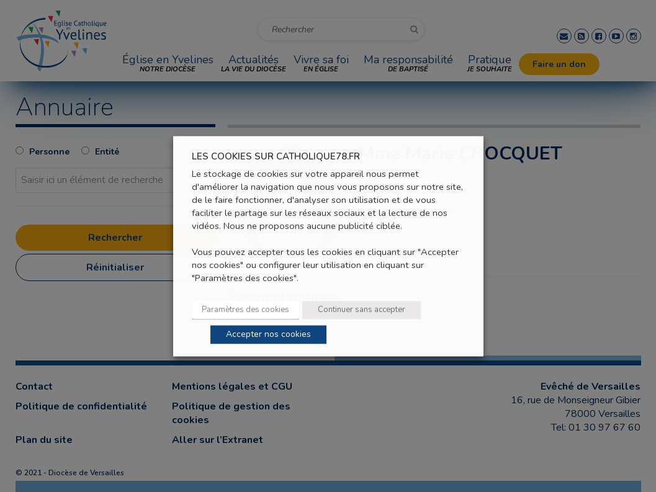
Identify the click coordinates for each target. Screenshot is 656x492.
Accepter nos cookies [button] (268, 334)
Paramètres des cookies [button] (245, 309)
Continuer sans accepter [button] (361, 309)
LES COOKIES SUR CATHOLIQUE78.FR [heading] (276, 156)
